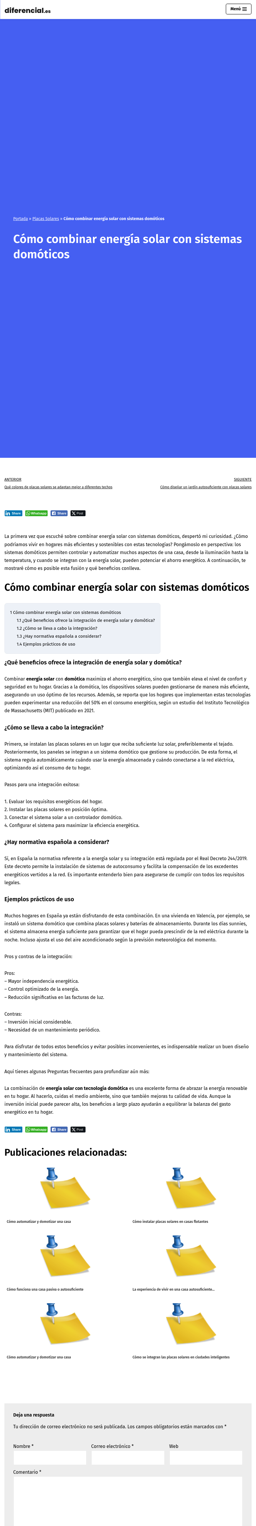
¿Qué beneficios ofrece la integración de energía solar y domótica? (86, 620)
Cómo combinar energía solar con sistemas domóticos (65, 612)
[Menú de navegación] (238, 9)
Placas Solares (45, 218)
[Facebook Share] (59, 513)
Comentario (27, 1472)
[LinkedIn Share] (13, 513)
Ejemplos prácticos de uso (46, 644)
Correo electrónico (112, 1446)
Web (173, 1446)
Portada (20, 218)
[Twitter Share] (78, 513)
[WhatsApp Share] (36, 513)
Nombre (23, 1446)
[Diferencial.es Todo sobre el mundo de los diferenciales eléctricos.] (28, 10)
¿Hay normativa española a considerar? (59, 636)
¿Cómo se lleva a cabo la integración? (57, 628)
